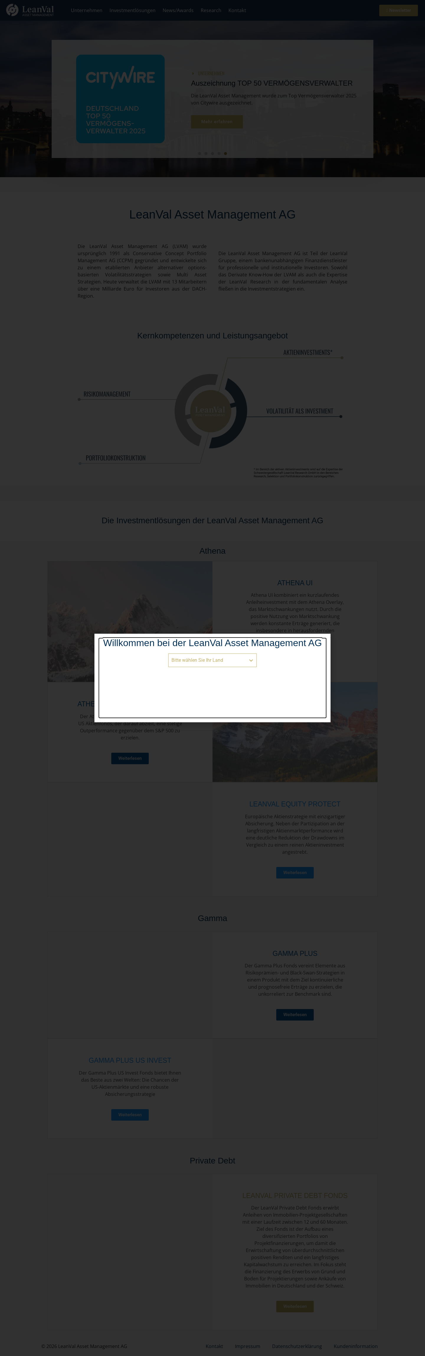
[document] (212, 678)
